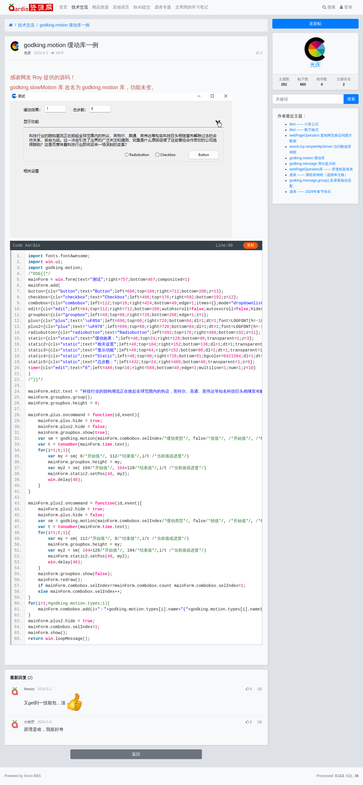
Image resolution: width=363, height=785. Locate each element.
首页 (63, 7)
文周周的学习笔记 (191, 7)
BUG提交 (141, 7)
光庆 (27, 53)
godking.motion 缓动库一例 (64, 25)
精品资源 (100, 7)
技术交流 (80, 7)
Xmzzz (29, 689)
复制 (250, 245)
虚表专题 (163, 7)
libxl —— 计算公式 (304, 124)
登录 (346, 7)
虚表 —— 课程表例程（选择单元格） (318, 175)
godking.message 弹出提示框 (312, 164)
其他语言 (121, 7)
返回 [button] (136, 754)
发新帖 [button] (315, 23)
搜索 (329, 7)
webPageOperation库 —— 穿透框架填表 (321, 169)
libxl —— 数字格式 (304, 130)
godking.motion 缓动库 (307, 158)
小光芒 (29, 722)
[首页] (11, 25)
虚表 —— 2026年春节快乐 (310, 192)
